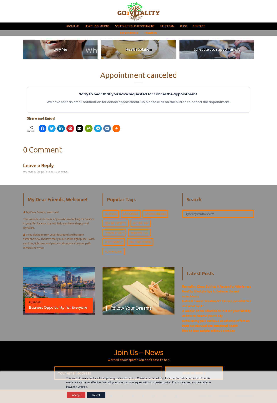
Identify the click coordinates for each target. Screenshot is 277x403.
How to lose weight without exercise (208, 330)
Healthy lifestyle (115, 223)
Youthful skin (113, 251)
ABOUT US (72, 26)
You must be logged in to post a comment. (46, 171)
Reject (96, 395)
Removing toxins (140, 242)
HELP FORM (167, 26)
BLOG (183, 26)
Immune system (114, 232)
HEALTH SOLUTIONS (97, 26)
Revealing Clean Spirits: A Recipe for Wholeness (216, 286)
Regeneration (114, 242)
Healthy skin (140, 223)
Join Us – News (139, 352)
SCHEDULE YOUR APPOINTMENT (135, 26)
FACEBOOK (150, 33)
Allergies (110, 214)
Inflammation (139, 232)
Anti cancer (130, 214)
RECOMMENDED (129, 33)
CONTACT (199, 26)
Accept (76, 395)
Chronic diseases (155, 214)
